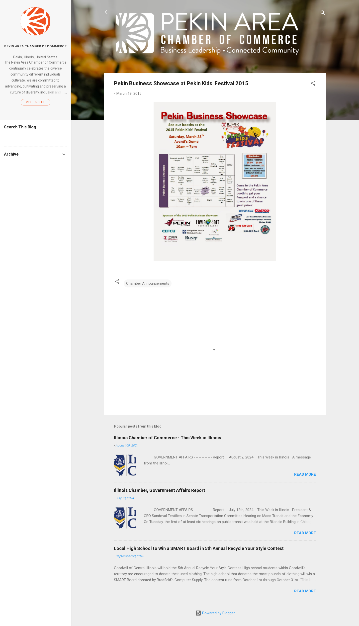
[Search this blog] (35, 137)
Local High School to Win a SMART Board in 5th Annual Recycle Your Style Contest (199, 548)
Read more (305, 474)
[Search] (323, 13)
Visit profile (35, 102)
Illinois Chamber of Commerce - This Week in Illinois (167, 437)
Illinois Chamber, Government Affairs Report (159, 490)
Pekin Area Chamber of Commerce (35, 46)
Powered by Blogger (215, 613)
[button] (313, 84)
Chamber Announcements (147, 283)
